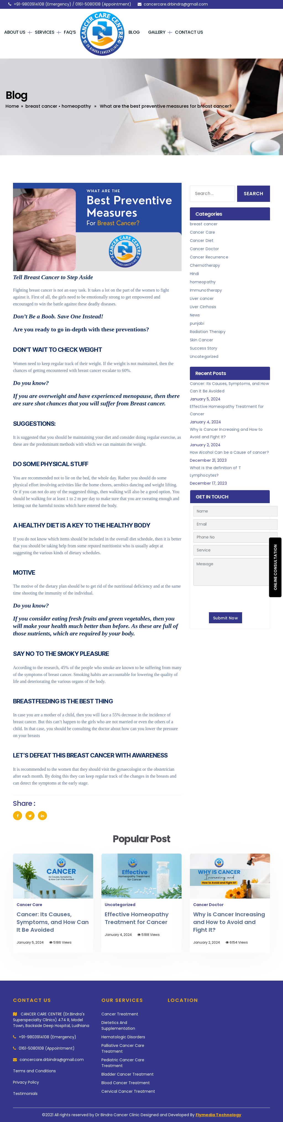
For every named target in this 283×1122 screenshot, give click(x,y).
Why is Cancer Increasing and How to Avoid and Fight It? (229, 922)
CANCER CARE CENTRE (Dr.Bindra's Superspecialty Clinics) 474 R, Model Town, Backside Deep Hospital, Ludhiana (51, 1019)
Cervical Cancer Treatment (128, 1091)
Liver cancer (202, 298)
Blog (134, 32)
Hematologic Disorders (123, 1037)
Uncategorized (204, 356)
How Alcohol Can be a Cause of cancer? (229, 452)
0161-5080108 (88, 4)
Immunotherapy (206, 290)
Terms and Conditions (34, 1071)
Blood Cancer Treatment (125, 1083)
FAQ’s (70, 32)
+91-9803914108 (29, 4)
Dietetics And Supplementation (118, 1025)
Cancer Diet (201, 240)
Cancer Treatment (119, 1014)
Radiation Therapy (208, 331)
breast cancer (41, 106)
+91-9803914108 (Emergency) (47, 1037)
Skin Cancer (201, 340)
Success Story (203, 348)
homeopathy (76, 106)
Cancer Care (202, 232)
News (195, 315)
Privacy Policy (26, 1082)
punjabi (197, 323)
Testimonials (25, 1093)
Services (44, 32)
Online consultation (275, 567)
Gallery (157, 32)
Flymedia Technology (218, 1115)
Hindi (194, 273)
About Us (14, 32)
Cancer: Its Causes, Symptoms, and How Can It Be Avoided (53, 922)
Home (12, 106)
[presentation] (235, 598)
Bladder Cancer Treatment (127, 1074)
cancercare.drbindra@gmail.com (176, 4)
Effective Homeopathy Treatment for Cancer (137, 918)
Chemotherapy (205, 265)
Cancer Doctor (204, 249)
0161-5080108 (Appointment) (47, 1048)
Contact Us (189, 32)
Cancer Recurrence (209, 257)
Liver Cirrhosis (203, 307)
